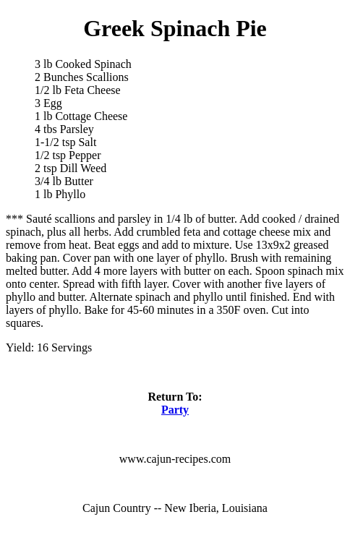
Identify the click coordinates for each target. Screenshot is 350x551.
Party (175, 409)
